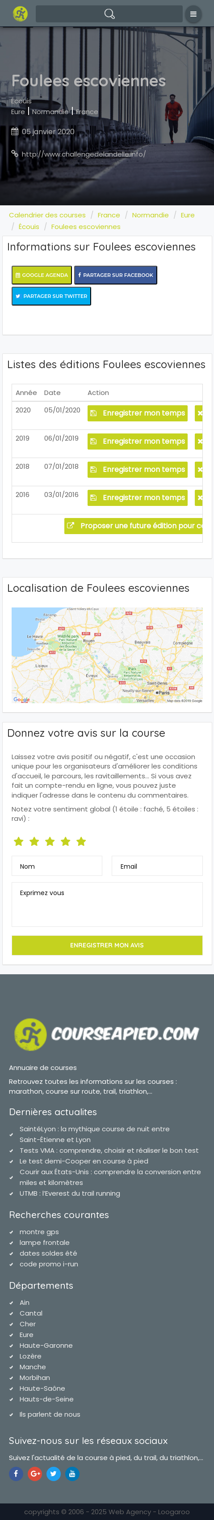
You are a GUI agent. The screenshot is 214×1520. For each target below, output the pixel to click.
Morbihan (35, 1377)
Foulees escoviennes (86, 226)
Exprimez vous (42, 892)
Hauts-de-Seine (47, 1399)
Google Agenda (42, 275)
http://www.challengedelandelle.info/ (84, 154)
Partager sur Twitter (52, 296)
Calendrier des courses (47, 215)
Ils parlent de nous (50, 1414)
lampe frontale (45, 1242)
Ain (24, 1302)
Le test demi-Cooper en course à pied (84, 1161)
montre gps (39, 1231)
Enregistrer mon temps (137, 413)
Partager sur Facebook (115, 275)
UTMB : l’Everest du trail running (70, 1193)
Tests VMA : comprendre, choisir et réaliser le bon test (109, 1150)
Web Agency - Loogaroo (149, 1511)
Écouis (21, 101)
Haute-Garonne (46, 1345)
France (87, 111)
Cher (28, 1324)
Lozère (31, 1356)
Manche (33, 1366)
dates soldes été (48, 1253)
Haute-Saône (42, 1388)
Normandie (50, 111)
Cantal (31, 1313)
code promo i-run (49, 1264)
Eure (18, 111)
